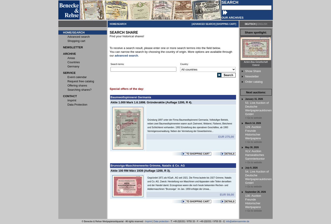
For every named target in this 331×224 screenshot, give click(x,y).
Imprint (148, 221)
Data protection (161, 221)
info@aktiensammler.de (237, 221)
